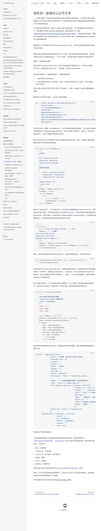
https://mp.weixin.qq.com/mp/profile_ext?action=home (55, 34)
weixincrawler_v (62, 480)
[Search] (37, 3)
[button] (13, 9)
